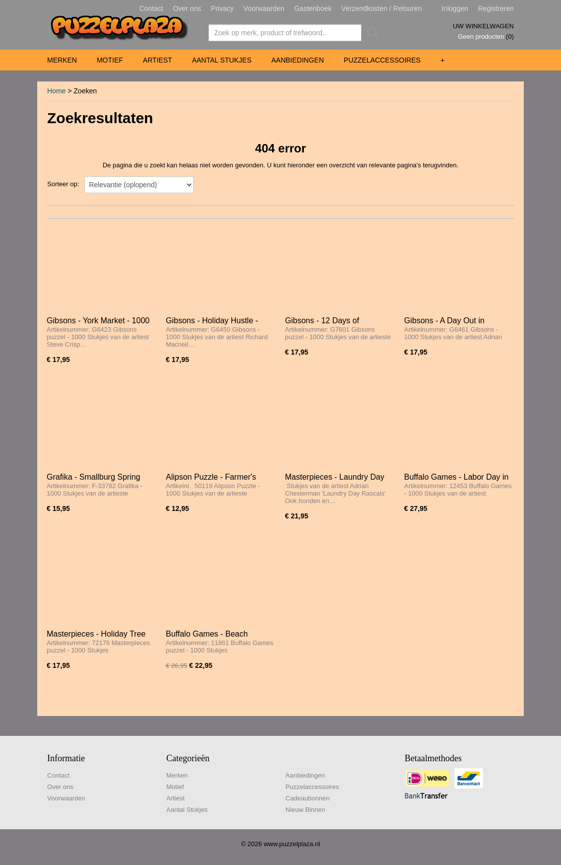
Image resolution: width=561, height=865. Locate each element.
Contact (151, 8)
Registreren (496, 8)
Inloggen (454, 8)
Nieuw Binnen (305, 809)
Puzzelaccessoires (382, 60)
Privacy (222, 8)
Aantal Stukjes (222, 60)
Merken (62, 60)
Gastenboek (313, 8)
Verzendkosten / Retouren (382, 8)
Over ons (187, 8)
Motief (110, 60)
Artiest (157, 60)
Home (56, 91)
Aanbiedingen (297, 60)
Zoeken (370, 32)
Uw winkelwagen (483, 26)
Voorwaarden (263, 8)
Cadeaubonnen (307, 798)
